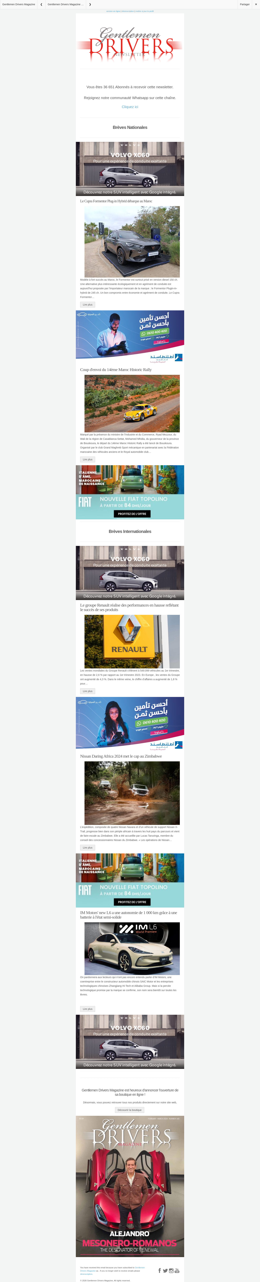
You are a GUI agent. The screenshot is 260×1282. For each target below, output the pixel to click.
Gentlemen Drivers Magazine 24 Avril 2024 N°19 (67, 4)
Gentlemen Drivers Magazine (18, 4)
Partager (245, 4)
